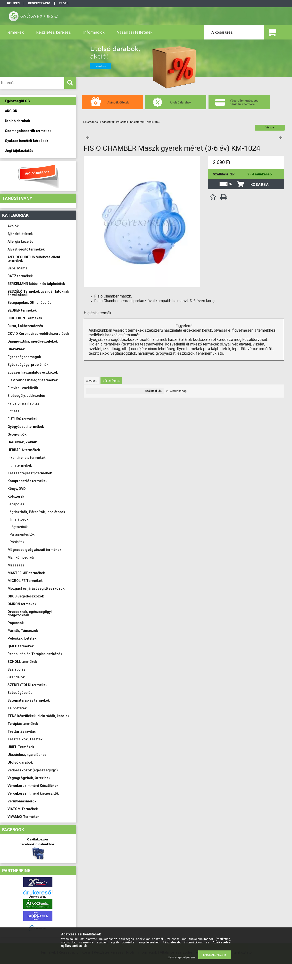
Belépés (13, 3)
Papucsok (16, 623)
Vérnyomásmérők (22, 801)
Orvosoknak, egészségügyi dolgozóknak (30, 613)
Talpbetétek (17, 708)
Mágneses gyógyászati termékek (34, 550)
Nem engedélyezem (181, 957)
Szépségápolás (20, 693)
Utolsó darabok (20, 762)
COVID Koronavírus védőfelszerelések (38, 334)
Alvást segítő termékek (26, 249)
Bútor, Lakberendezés (25, 326)
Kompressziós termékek (28, 481)
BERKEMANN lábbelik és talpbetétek (36, 284)
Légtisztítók (19, 527)
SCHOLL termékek (22, 662)
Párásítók (17, 542)
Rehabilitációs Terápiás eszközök (35, 654)
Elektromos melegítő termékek (33, 380)
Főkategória (90, 122)
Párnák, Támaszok (23, 631)
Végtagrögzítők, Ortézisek (29, 778)
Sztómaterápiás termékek (29, 700)
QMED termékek (21, 646)
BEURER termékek (22, 310)
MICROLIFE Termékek (25, 581)
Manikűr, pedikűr (21, 557)
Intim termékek (20, 465)
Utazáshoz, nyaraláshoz (27, 755)
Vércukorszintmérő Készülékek (33, 786)
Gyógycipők (17, 434)
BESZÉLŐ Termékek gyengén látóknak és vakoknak (38, 293)
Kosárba (259, 184)
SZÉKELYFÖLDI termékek (28, 685)
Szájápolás (16, 669)
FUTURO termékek (23, 419)
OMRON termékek (22, 604)
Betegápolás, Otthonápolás (29, 303)
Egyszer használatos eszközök (33, 372)
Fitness (13, 411)
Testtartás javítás (22, 731)
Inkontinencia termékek (27, 458)
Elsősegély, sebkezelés (26, 396)
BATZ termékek (20, 276)
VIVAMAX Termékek (24, 817)
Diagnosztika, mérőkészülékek (33, 341)
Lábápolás (16, 504)
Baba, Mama (17, 268)
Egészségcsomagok (24, 357)
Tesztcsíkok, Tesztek (25, 739)
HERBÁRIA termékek (24, 450)
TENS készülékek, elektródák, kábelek (38, 716)
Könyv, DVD (17, 489)
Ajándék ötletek (20, 234)
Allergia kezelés (20, 241)
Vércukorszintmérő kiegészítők (33, 793)
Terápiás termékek (23, 724)
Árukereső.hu (38, 896)
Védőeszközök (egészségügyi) (33, 770)
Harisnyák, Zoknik (22, 442)
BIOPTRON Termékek (25, 318)
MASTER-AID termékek (26, 573)
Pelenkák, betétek (22, 638)
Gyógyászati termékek (26, 427)
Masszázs (16, 565)
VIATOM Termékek (23, 809)
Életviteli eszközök (23, 388)
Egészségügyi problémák (28, 365)
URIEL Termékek (21, 747)
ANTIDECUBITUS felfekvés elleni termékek (34, 258)
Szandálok (16, 677)
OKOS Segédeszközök (26, 596)
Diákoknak (16, 349)
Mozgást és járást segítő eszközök (36, 588)
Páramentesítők (22, 534)
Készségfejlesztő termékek (30, 473)
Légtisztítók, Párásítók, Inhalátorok (36, 512)
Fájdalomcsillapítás (24, 403)
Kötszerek (16, 496)
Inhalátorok (19, 519)
